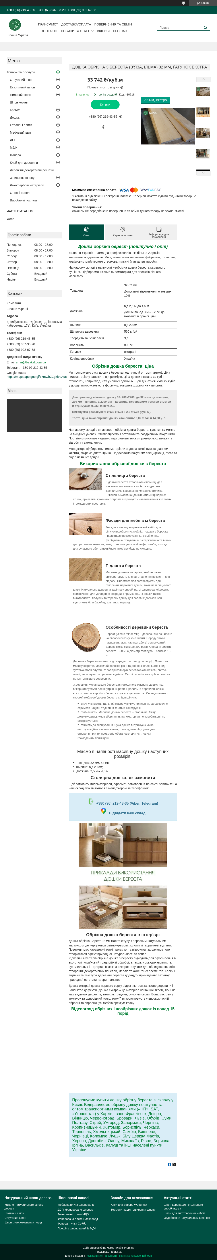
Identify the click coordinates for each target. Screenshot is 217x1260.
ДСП (13, 140)
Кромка (15, 110)
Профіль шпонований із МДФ (77, 1228)
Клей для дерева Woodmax (129, 1204)
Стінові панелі (20, 193)
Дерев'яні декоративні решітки (32, 170)
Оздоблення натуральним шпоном (187, 1217)
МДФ (13, 147)
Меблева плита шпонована (76, 1204)
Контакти (49, 31)
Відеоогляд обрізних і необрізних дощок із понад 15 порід (122, 1011)
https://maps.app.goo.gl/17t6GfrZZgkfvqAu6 (37, 376)
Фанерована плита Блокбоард (78, 1219)
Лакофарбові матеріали (27, 185)
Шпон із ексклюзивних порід (23, 1222)
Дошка (14, 117)
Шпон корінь (19, 102)
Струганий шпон (21, 80)
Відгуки (103, 31)
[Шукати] (205, 28)
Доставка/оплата (76, 24)
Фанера (15, 155)
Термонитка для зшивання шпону (133, 1209)
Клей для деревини (24, 162)
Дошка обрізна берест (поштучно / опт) (123, 246)
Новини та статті (75, 31)
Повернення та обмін (113, 24)
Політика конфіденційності (135, 1255)
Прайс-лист (48, 24)
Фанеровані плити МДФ (73, 1214)
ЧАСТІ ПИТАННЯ (20, 211)
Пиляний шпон (20, 95)
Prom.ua (129, 1247)
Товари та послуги (21, 72)
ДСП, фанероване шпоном (75, 1209)
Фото (10, 219)
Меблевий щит (20, 132)
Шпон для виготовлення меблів (184, 1213)
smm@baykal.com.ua (31, 362)
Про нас (120, 31)
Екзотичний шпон (22, 87)
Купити (105, 104)
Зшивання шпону (22, 177)
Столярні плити (21, 125)
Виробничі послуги (23, 200)
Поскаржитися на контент (101, 1255)
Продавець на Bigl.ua (108, 1251)
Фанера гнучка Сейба (72, 1223)
